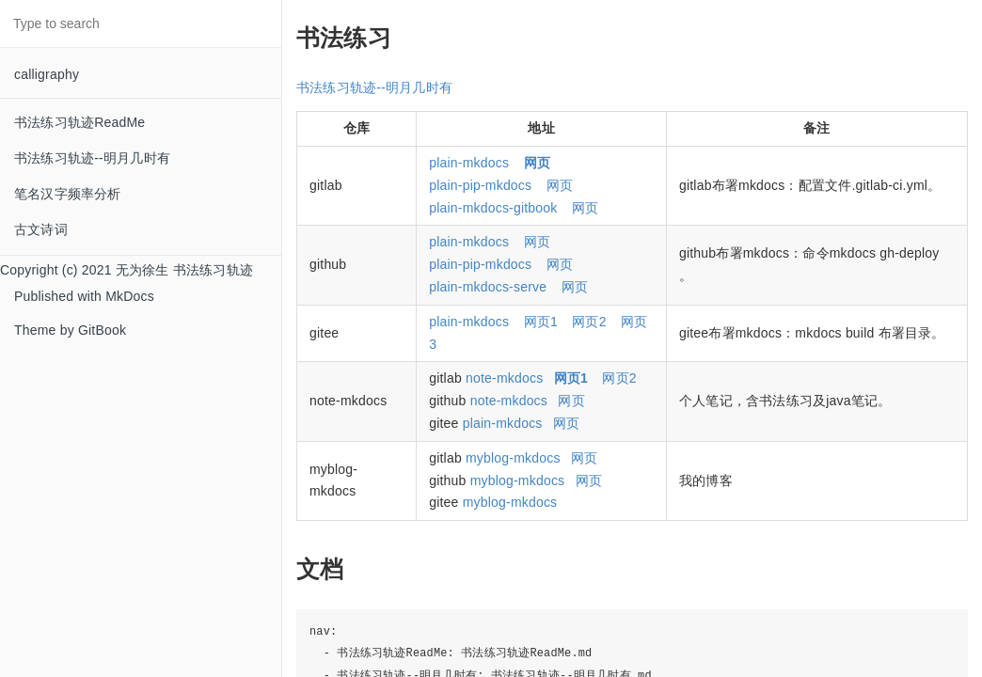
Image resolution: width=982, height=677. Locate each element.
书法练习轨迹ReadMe (79, 122)
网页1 (541, 321)
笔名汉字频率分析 (67, 193)
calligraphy (46, 74)
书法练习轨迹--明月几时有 (92, 157)
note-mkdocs (504, 378)
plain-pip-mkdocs (480, 185)
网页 (559, 185)
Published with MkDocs (84, 296)
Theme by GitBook (70, 330)
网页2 (589, 321)
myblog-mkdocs (513, 457)
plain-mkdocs (469, 162)
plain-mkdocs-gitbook (493, 207)
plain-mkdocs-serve (487, 286)
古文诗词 (41, 229)
